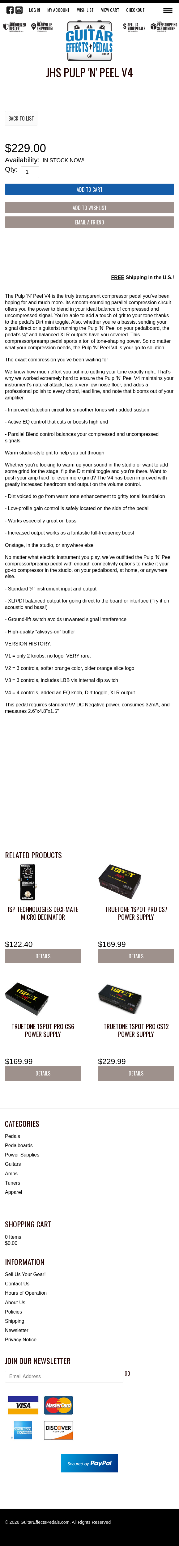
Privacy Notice (20, 1339)
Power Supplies (22, 1154)
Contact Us (17, 1283)
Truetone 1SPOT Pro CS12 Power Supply (136, 1030)
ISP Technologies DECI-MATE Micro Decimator (43, 913)
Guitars (13, 1164)
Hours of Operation (26, 1293)
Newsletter (16, 1330)
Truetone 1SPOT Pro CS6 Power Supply (42, 1030)
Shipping (14, 1321)
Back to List (21, 118)
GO (127, 1373)
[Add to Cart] (89, 189)
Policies (13, 1311)
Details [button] (43, 956)
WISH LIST (85, 9)
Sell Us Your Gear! (25, 1274)
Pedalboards (19, 1145)
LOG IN (34, 9)
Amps (11, 1173)
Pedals (12, 1136)
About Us (15, 1302)
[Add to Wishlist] (89, 207)
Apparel (13, 1192)
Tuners (12, 1183)
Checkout (135, 9)
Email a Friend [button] (89, 222)
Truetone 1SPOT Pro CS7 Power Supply (136, 913)
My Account (58, 9)
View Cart (110, 9)
